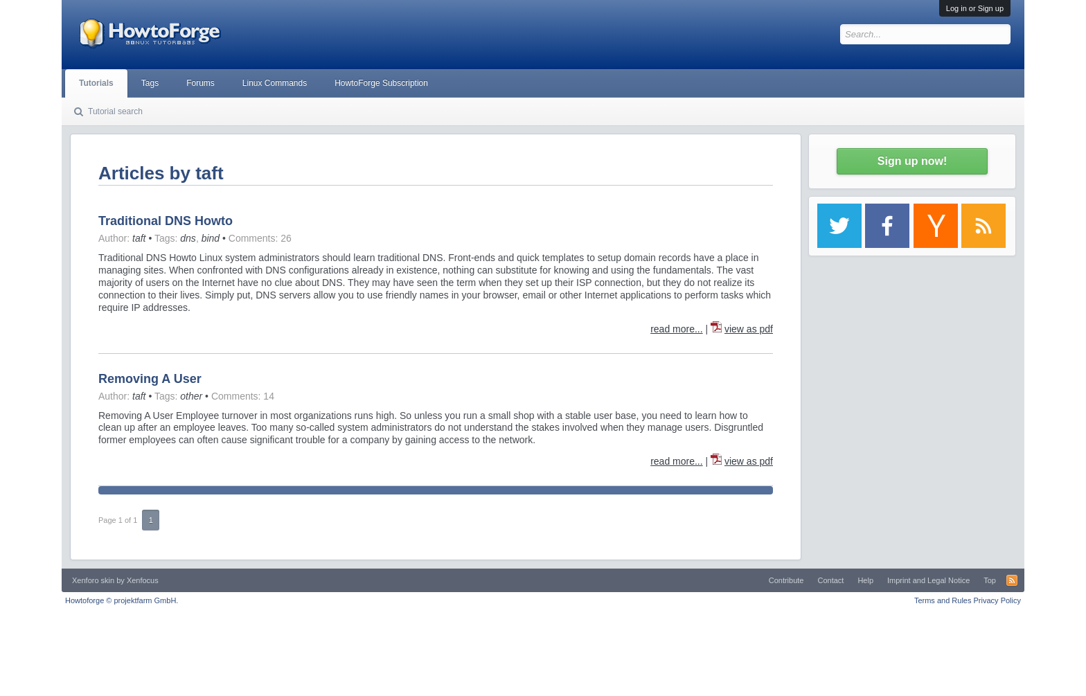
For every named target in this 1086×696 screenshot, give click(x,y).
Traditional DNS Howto (165, 221)
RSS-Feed (1011, 580)
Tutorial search (115, 111)
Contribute (786, 580)
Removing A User (150, 379)
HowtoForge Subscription (381, 83)
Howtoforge (121, 600)
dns (188, 238)
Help (865, 580)
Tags (150, 83)
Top (989, 580)
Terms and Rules (943, 600)
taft (138, 238)
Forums (200, 83)
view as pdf (748, 328)
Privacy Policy (997, 600)
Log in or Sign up (975, 8)
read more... (676, 328)
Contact (830, 580)
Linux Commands (274, 83)
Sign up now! (912, 161)
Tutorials (96, 83)
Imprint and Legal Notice (928, 580)
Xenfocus (143, 580)
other (191, 396)
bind (211, 238)
